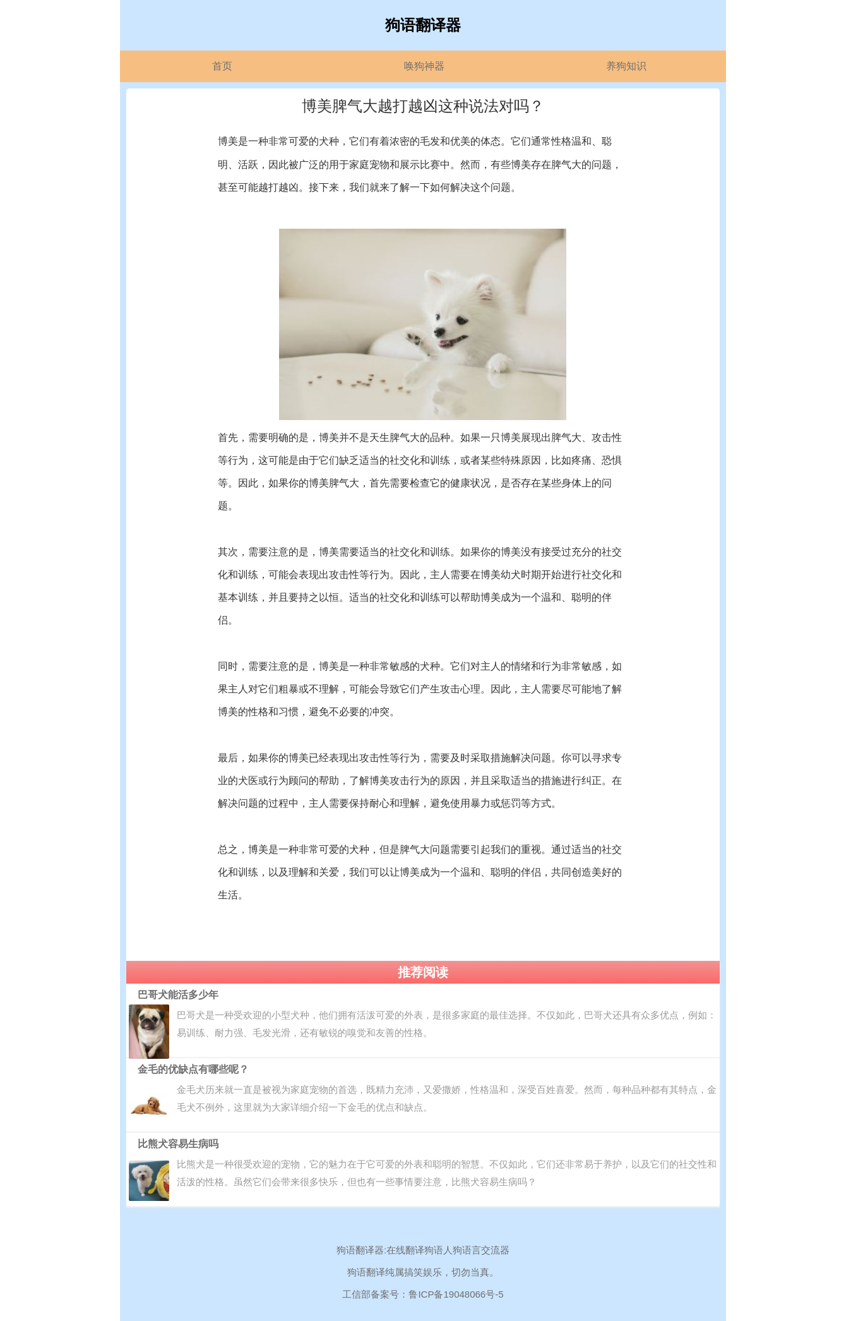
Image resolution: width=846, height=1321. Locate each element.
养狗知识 (626, 66)
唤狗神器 (424, 66)
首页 (222, 66)
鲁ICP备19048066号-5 (455, 1294)
